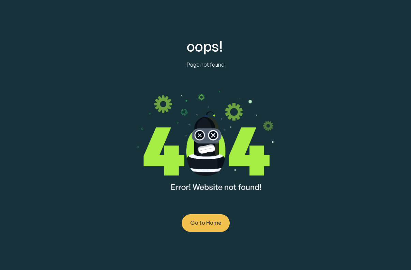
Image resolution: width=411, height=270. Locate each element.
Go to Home (205, 222)
